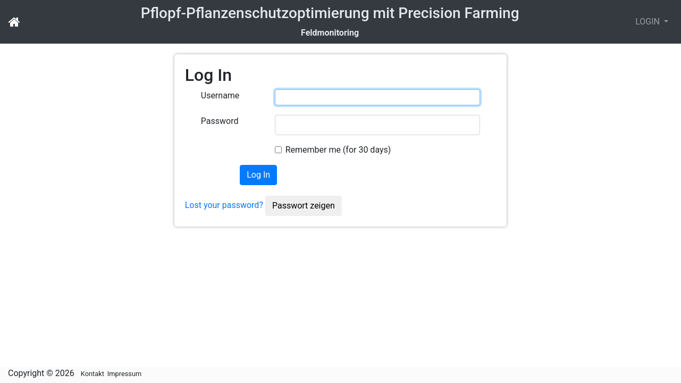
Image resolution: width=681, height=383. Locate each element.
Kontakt (92, 374)
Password (220, 121)
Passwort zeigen (303, 206)
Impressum (124, 374)
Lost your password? (224, 205)
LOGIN (648, 21)
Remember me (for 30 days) (338, 150)
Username (220, 95)
